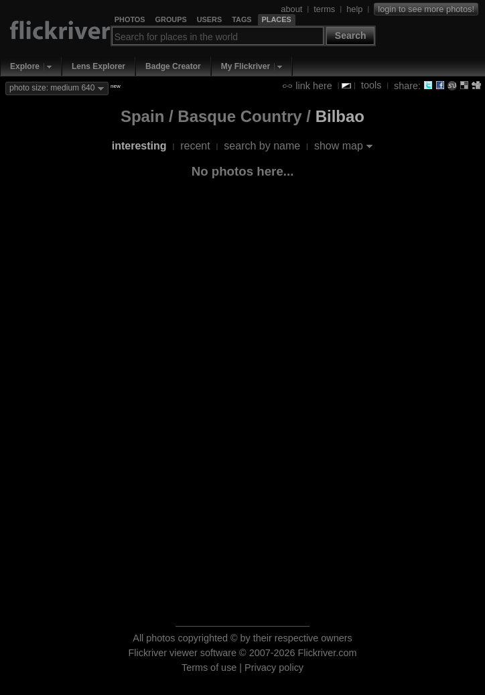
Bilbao (340, 116)
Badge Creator (173, 66)
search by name (262, 145)
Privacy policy (274, 667)
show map (338, 145)
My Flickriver (245, 66)
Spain (142, 116)
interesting (139, 145)
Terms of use (209, 667)
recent (195, 145)
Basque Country (239, 116)
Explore (25, 66)
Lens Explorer (98, 66)
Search (350, 35)
